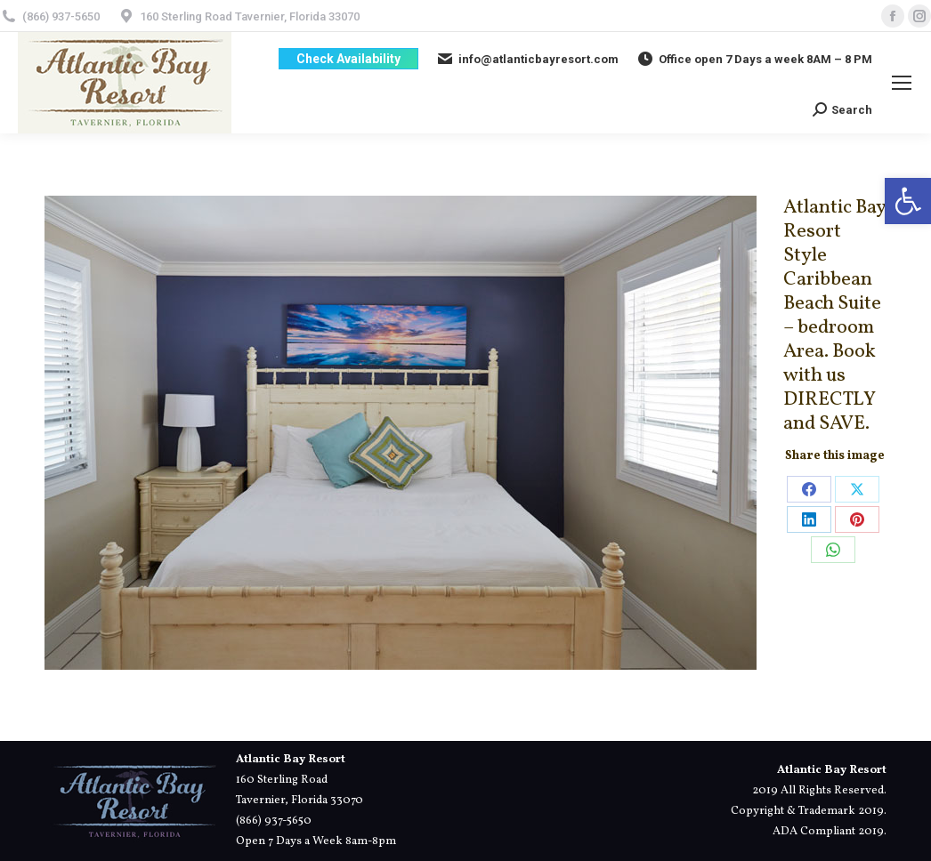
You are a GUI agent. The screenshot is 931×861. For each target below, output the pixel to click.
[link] (908, 201)
